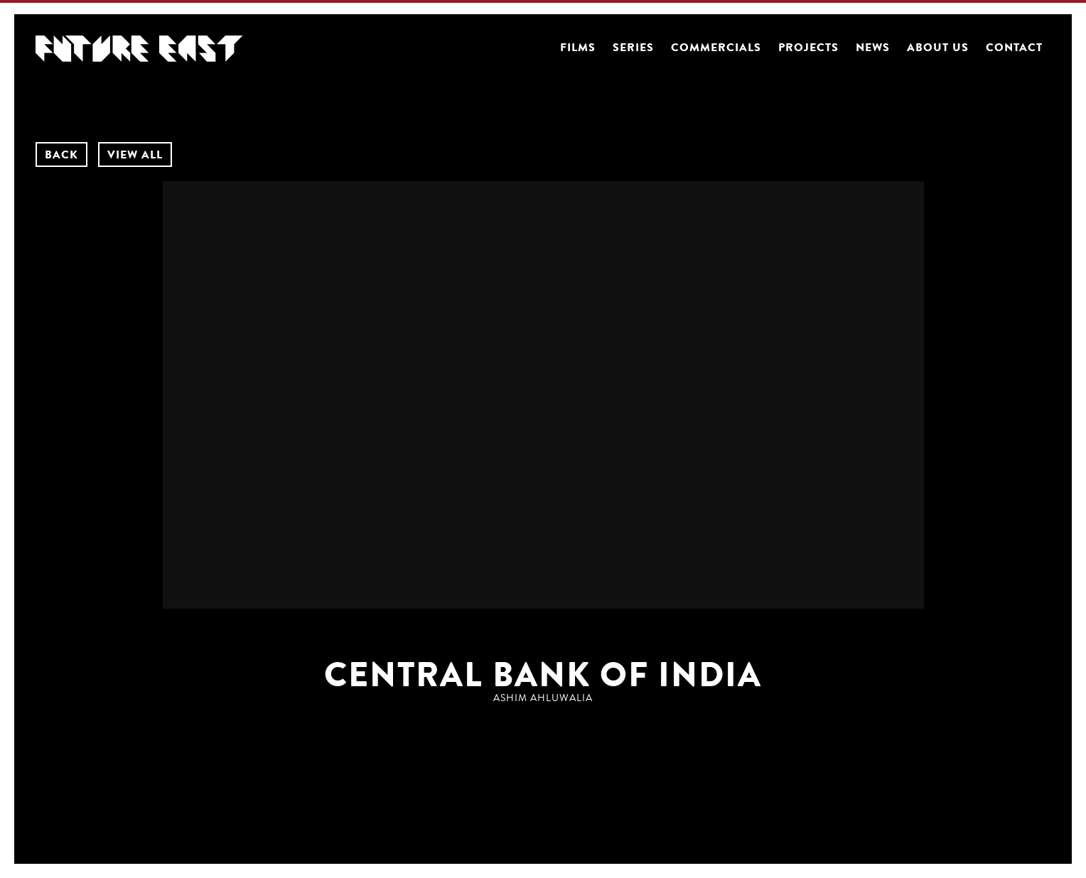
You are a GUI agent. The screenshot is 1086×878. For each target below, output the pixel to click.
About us (938, 47)
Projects (808, 47)
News (873, 47)
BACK (61, 154)
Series (633, 47)
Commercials (716, 47)
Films (578, 47)
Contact (1014, 47)
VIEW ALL (135, 154)
